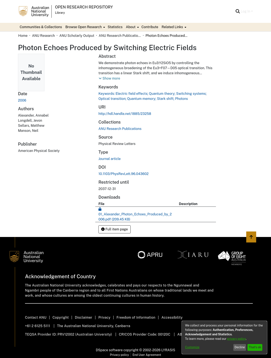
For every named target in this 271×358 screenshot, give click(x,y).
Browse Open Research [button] (83, 27)
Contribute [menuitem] (149, 27)
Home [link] (23, 36)
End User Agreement (147, 355)
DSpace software (109, 350)
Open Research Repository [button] (84, 7)
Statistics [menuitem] (115, 27)
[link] (119, 129)
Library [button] (60, 12)
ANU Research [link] (43, 36)
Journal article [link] (109, 159)
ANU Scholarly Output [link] (76, 36)
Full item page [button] (114, 229)
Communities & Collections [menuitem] (41, 27)
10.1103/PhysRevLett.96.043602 (123, 174)
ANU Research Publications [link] (120, 36)
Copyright (61, 317)
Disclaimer (83, 317)
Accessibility (172, 317)
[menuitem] (85, 27)
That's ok (255, 347)
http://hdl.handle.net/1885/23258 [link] (124, 114)
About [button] (131, 27)
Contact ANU (35, 317)
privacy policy (236, 338)
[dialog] (224, 337)
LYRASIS (168, 350)
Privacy (104, 317)
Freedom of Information (135, 317)
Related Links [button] (172, 27)
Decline (240, 347)
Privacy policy (119, 355)
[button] (238, 11)
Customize (192, 347)
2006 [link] (22, 100)
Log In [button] (246, 11)
